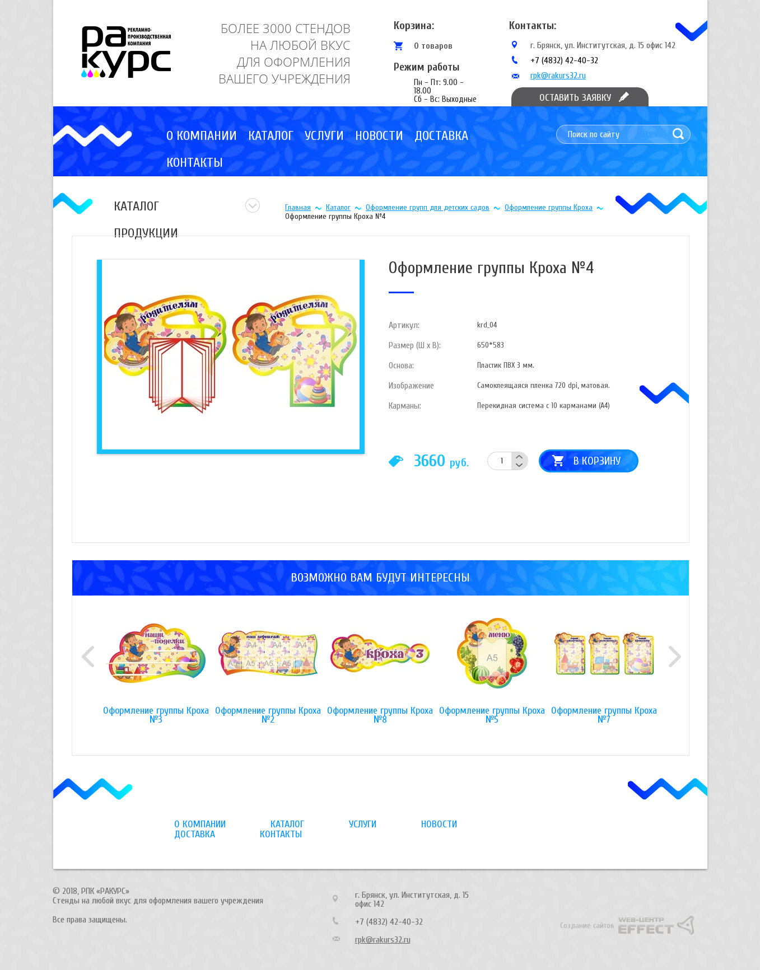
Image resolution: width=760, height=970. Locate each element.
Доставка (441, 135)
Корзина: (414, 25)
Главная (298, 207)
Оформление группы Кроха (549, 207)
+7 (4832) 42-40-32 (564, 60)
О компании (201, 135)
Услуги (324, 135)
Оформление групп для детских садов (427, 207)
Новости (379, 135)
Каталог (270, 135)
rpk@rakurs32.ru (558, 76)
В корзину (597, 460)
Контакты (194, 162)
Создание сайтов (587, 925)
